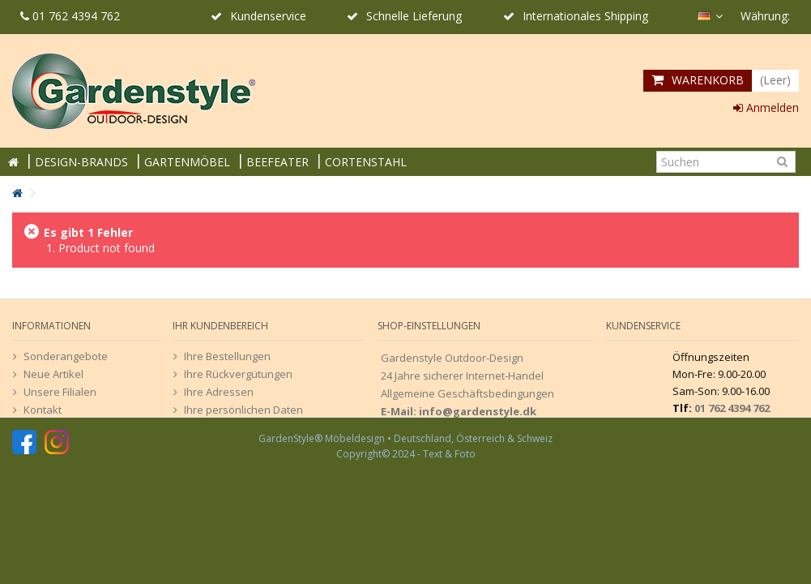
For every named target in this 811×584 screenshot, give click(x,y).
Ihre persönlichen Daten (243, 409)
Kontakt (42, 409)
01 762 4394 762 (70, 16)
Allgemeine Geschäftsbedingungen (467, 393)
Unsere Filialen (59, 391)
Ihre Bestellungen (227, 356)
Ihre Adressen (219, 391)
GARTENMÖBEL (187, 162)
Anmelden (766, 107)
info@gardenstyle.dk (477, 411)
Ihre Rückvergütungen (238, 374)
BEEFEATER (277, 162)
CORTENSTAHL (366, 162)
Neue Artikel (53, 374)
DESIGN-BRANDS (81, 162)
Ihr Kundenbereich (220, 326)
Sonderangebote (65, 356)
